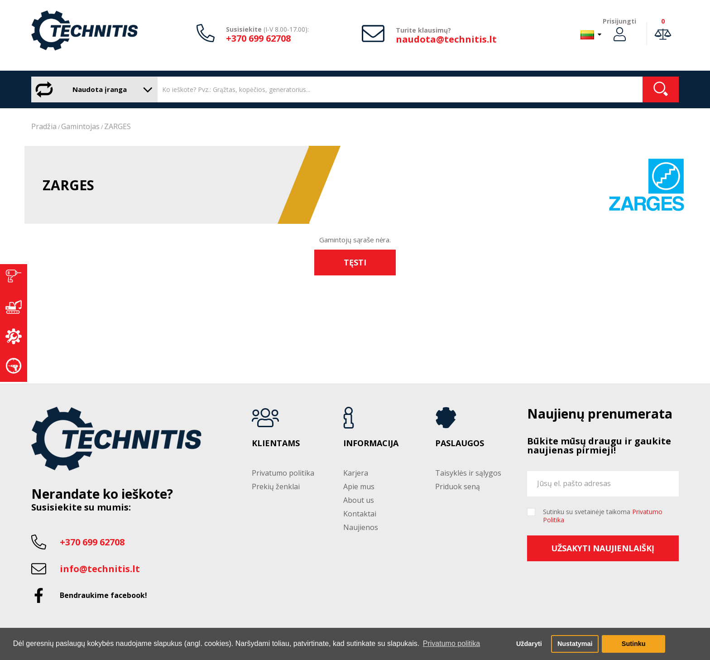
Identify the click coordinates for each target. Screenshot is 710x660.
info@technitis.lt (100, 569)
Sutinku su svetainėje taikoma (602, 516)
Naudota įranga (92, 89)
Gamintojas (80, 126)
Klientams (276, 443)
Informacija (370, 443)
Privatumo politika (283, 473)
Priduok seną (457, 486)
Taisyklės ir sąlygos (468, 473)
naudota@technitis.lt (446, 39)
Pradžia (44, 126)
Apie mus (358, 486)
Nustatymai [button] (575, 643)
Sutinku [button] (634, 643)
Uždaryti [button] (529, 643)
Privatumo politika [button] (451, 643)
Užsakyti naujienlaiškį (602, 548)
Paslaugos (459, 443)
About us (358, 500)
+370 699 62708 (258, 38)
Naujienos (360, 527)
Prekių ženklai (276, 486)
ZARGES (117, 126)
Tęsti (355, 262)
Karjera (355, 473)
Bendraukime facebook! (103, 595)
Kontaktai (359, 514)
